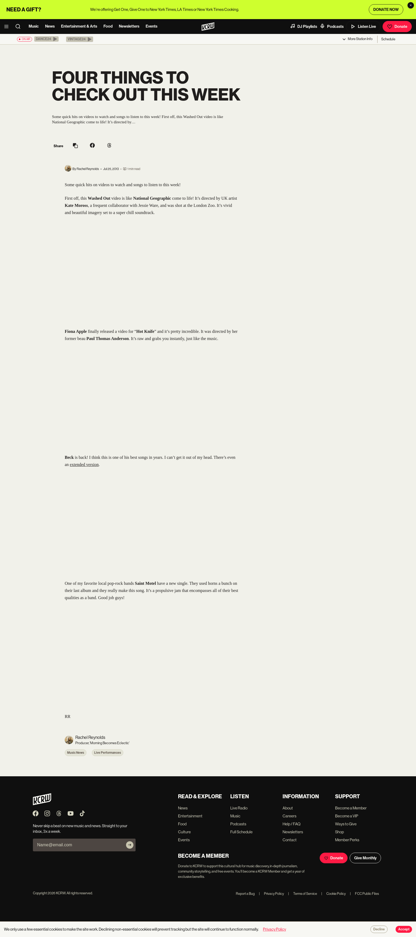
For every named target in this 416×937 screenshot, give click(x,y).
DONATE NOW (386, 9)
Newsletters (129, 26)
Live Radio (239, 808)
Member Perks (347, 840)
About (288, 808)
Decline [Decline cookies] (379, 929)
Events (151, 26)
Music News (75, 753)
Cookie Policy (333, 894)
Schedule (388, 39)
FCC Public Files (364, 894)
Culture (184, 832)
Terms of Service (302, 894)
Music (34, 26)
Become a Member (351, 808)
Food (107, 26)
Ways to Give (346, 824)
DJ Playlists (303, 26)
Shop (339, 832)
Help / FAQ (292, 824)
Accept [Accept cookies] (403, 929)
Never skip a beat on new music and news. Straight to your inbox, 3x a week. (80, 828)
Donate (397, 26)
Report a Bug (245, 894)
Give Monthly (365, 858)
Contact (290, 840)
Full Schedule (241, 832)
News (50, 26)
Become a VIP (346, 816)
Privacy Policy (271, 894)
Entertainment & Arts (79, 26)
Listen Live (363, 26)
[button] (46, 39)
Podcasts (332, 26)
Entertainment (190, 816)
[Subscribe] (129, 845)
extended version (84, 464)
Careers (289, 816)
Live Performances (107, 753)
